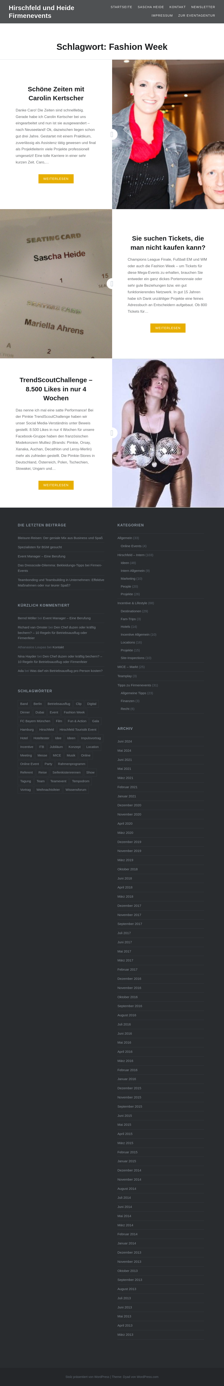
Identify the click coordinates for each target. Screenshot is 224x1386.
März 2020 (125, 832)
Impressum (162, 15)
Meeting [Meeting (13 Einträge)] (26, 755)
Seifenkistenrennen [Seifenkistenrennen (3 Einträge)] (66, 772)
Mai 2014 (124, 1216)
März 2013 (125, 1334)
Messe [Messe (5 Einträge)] (42, 755)
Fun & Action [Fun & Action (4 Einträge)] (77, 721)
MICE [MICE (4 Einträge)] (57, 755)
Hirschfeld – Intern (130, 555)
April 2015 (124, 1134)
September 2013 (129, 1280)
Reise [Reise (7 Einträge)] (42, 772)
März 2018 (125, 896)
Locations (128, 642)
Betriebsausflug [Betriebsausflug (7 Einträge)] (59, 704)
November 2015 (129, 1097)
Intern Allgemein (133, 570)
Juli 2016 (124, 1024)
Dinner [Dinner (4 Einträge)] (25, 712)
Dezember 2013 (129, 1252)
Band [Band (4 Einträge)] (24, 704)
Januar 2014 (126, 1243)
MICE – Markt (127, 667)
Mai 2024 (124, 750)
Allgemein (124, 538)
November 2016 (129, 988)
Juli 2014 (124, 1197)
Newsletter (203, 7)
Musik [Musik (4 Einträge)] (71, 755)
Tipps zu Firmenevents (134, 685)
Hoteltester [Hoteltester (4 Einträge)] (41, 738)
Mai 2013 (124, 1316)
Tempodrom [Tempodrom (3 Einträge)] (80, 781)
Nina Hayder (27, 656)
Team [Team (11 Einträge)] (41, 781)
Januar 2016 (126, 1079)
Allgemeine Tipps (133, 693)
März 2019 (125, 860)
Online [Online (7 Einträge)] (85, 755)
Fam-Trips (128, 619)
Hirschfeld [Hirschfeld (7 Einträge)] (46, 729)
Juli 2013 (124, 1298)
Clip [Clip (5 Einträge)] (79, 704)
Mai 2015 (124, 1124)
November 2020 (129, 814)
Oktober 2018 (127, 869)
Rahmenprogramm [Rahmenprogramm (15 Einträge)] (71, 764)
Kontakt (178, 7)
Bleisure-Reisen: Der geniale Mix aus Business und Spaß (60, 538)
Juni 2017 (124, 942)
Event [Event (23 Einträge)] (54, 712)
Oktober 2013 (127, 1271)
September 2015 (129, 1106)
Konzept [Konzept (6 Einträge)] (75, 747)
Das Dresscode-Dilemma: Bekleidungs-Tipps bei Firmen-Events (60, 567)
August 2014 (126, 1188)
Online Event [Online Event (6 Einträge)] (29, 764)
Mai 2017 (124, 951)
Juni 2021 (124, 760)
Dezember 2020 (129, 805)
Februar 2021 (127, 787)
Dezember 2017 (129, 905)
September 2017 (129, 924)
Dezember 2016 (129, 978)
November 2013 (129, 1261)
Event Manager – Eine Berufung (41, 556)
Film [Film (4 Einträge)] (59, 721)
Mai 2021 (124, 768)
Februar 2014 (127, 1234)
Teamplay (124, 676)
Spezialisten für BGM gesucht (40, 547)
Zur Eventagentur (196, 15)
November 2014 (129, 1179)
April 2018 (124, 887)
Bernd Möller (27, 618)
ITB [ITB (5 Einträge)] (41, 747)
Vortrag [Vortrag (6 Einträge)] (25, 789)
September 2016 (129, 1006)
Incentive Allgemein (135, 634)
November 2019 (129, 851)
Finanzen (127, 701)
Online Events (131, 546)
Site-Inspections (132, 658)
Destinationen (131, 611)
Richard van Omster (32, 627)
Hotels (125, 626)
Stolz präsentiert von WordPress (87, 1377)
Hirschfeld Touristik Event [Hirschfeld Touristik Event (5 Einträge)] (78, 729)
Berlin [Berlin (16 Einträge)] (37, 704)
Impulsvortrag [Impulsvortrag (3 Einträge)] (91, 738)
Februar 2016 (127, 1070)
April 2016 (124, 1051)
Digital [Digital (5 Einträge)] (91, 704)
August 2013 (126, 1289)
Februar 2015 (127, 1152)
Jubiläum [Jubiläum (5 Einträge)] (56, 747)
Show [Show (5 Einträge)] (90, 772)
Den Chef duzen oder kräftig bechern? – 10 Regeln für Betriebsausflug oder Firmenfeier (57, 632)
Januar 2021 (126, 796)
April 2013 (124, 1325)
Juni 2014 (124, 1207)
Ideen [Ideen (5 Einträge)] (71, 738)
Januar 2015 (126, 1161)
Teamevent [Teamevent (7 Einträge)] (58, 781)
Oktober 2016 (127, 997)
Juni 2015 (124, 1115)
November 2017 (129, 915)
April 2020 (124, 823)
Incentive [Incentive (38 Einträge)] (26, 747)
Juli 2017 (124, 933)
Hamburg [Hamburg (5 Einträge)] (27, 729)
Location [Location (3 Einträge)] (92, 747)
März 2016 (125, 1061)
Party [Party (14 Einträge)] (48, 764)
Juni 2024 (124, 741)
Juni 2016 (124, 1033)
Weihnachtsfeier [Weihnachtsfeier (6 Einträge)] (48, 789)
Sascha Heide (151, 7)
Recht (125, 709)
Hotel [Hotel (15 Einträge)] (24, 738)
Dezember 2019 (129, 842)
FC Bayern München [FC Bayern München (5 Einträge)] (35, 721)
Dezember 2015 (129, 1088)
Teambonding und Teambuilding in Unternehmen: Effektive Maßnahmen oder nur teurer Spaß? (61, 582)
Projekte (127, 594)
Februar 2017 (127, 969)
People (126, 586)
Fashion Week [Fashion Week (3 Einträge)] (74, 712)
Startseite (121, 7)
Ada (21, 671)
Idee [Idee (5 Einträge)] (58, 738)
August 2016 (126, 1015)
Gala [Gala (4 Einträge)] (95, 721)
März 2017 (125, 960)
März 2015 (125, 1143)
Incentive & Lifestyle (132, 603)
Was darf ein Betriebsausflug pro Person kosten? (66, 671)
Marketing (128, 578)
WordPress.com (147, 1377)
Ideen (125, 563)
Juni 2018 (124, 878)
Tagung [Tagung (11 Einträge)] (25, 781)
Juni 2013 (124, 1307)
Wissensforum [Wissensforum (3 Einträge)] (76, 789)
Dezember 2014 (129, 1170)
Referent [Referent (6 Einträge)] (26, 772)
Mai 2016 (124, 1042)
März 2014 (125, 1225)
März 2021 (125, 778)
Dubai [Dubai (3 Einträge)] (40, 712)
